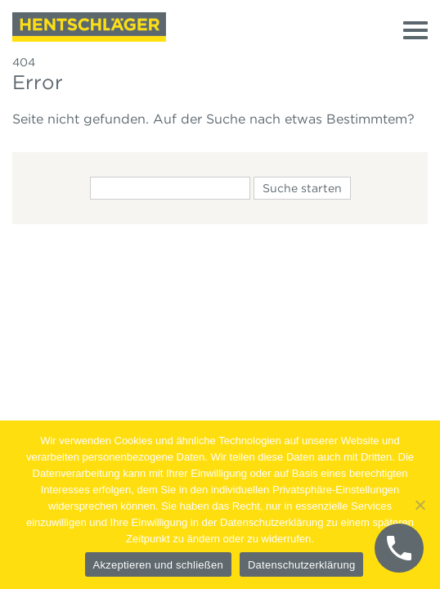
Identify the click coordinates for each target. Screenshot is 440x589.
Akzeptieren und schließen (158, 565)
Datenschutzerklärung (301, 565)
